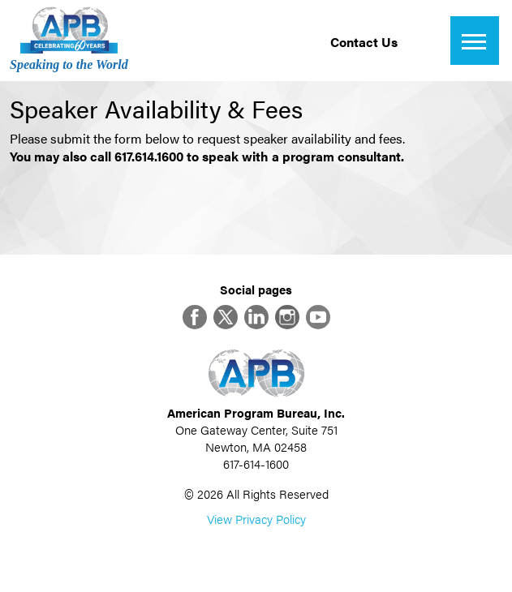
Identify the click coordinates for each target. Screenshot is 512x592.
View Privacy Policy (256, 518)
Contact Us (364, 41)
